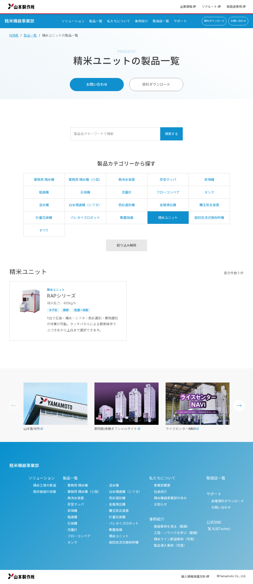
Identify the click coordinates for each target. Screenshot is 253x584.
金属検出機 (117, 504)
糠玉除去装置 (119, 511)
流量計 (72, 530)
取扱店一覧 (161, 21)
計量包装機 (117, 517)
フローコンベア (78, 536)
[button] (239, 405)
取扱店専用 (234, 6)
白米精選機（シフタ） (125, 492)
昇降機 (72, 511)
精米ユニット (119, 536)
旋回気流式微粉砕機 (124, 542)
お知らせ (160, 504)
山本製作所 (21, 6)
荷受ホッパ (75, 504)
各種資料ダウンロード (227, 501)
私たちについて (118, 21)
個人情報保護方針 (193, 576)
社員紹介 (160, 492)
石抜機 (72, 523)
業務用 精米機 (77, 485)
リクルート (209, 6)
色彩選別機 (117, 498)
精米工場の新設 (44, 485)
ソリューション (73, 21)
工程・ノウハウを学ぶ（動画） (177, 533)
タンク (72, 542)
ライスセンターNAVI (181, 429)
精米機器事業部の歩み (170, 498)
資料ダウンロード (214, 21)
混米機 (114, 485)
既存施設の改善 (44, 492)
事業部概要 (162, 485)
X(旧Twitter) (221, 529)
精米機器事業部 (19, 21)
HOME (14, 35)
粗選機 (72, 517)
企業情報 (186, 6)
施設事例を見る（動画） (172, 526)
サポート (180, 21)
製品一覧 (95, 21)
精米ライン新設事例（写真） (175, 539)
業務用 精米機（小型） (84, 492)
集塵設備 (115, 530)
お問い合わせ (238, 21)
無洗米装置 (75, 498)
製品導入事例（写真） (170, 545)
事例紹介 (141, 21)
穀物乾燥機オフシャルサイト (115, 429)
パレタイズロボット (124, 523)
